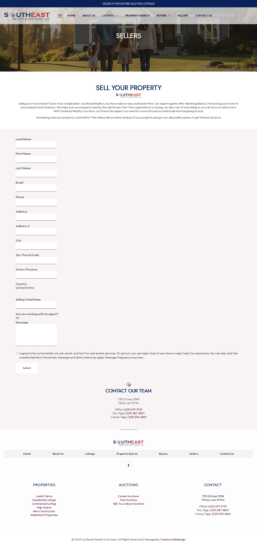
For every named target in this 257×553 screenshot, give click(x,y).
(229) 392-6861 (137, 417)
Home (27, 453)
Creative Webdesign (172, 539)
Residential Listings (44, 500)
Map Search (44, 507)
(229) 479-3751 (133, 409)
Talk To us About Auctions (128, 503)
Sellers (194, 453)
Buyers (163, 453)
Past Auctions (128, 500)
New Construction (44, 511)
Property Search (127, 453)
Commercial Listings (44, 503)
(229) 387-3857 (135, 413)
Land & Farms (44, 496)
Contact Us (227, 453)
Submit (27, 368)
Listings (90, 453)
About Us (58, 453)
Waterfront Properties (44, 515)
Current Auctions (128, 496)
